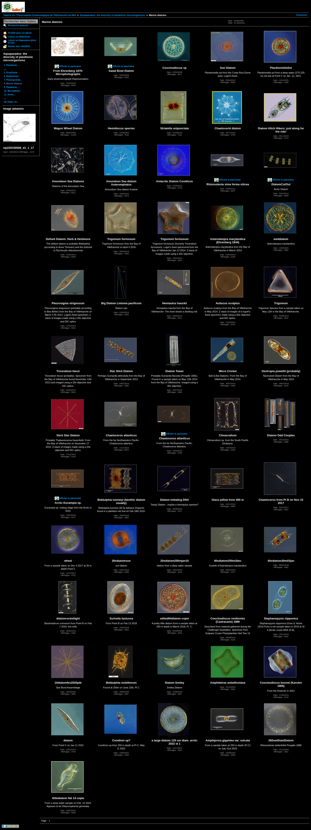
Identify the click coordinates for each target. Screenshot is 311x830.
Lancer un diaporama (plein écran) (22, 41)
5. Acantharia (10, 72)
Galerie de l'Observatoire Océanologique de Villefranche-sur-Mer (39, 15)
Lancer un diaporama (19, 36)
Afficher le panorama (70, 66)
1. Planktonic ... (12, 65)
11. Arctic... (9, 94)
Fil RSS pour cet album (20, 33)
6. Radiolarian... (12, 76)
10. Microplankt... (12, 91)
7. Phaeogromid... (13, 80)
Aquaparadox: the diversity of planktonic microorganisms (112, 15)
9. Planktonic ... (12, 87)
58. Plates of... (11, 102)
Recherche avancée (18, 25)
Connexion (301, 15)
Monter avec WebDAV (19, 46)
